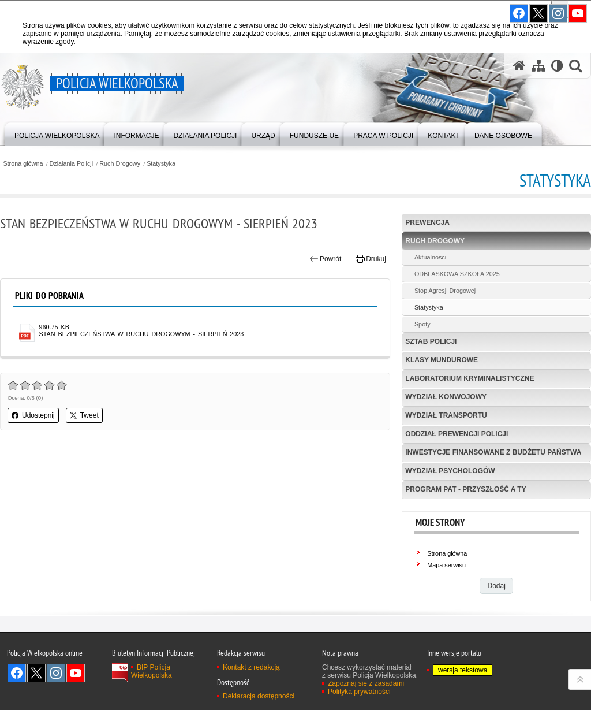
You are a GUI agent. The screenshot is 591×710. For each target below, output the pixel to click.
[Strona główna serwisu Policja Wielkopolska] (519, 65)
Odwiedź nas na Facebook (17, 673)
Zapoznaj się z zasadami (366, 683)
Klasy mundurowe (441, 360)
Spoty (422, 324)
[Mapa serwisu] (538, 65)
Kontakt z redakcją (251, 667)
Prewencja (427, 222)
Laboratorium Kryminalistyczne (469, 378)
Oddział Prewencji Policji (456, 434)
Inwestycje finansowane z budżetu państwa (493, 452)
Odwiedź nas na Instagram (56, 673)
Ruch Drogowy (119, 164)
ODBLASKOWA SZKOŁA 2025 (457, 273)
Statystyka (161, 164)
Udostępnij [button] (33, 415)
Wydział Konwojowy (446, 397)
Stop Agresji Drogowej (445, 290)
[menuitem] (57, 133)
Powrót (325, 258)
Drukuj (371, 258)
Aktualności (430, 257)
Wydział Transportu (446, 415)
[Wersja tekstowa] (557, 65)
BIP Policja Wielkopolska (151, 671)
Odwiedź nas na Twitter (36, 673)
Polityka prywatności (359, 691)
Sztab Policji (431, 341)
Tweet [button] (84, 415)
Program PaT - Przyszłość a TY (465, 489)
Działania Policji (71, 164)
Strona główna (23, 164)
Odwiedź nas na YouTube (75, 673)
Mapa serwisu (446, 565)
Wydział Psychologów (450, 471)
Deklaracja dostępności (258, 696)
